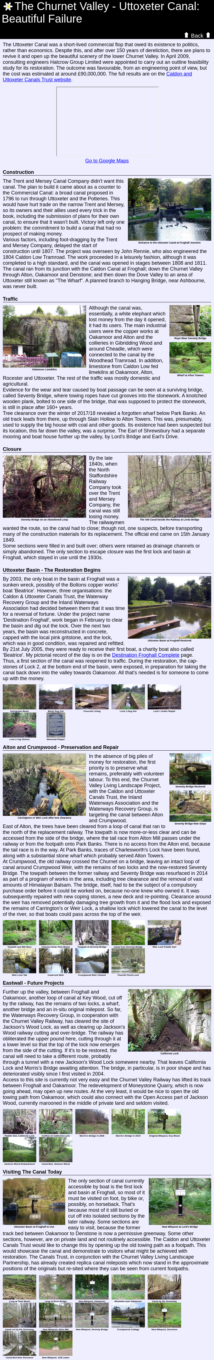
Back (197, 35)
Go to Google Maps (107, 161)
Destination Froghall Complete (145, 655)
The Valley (61, 6)
